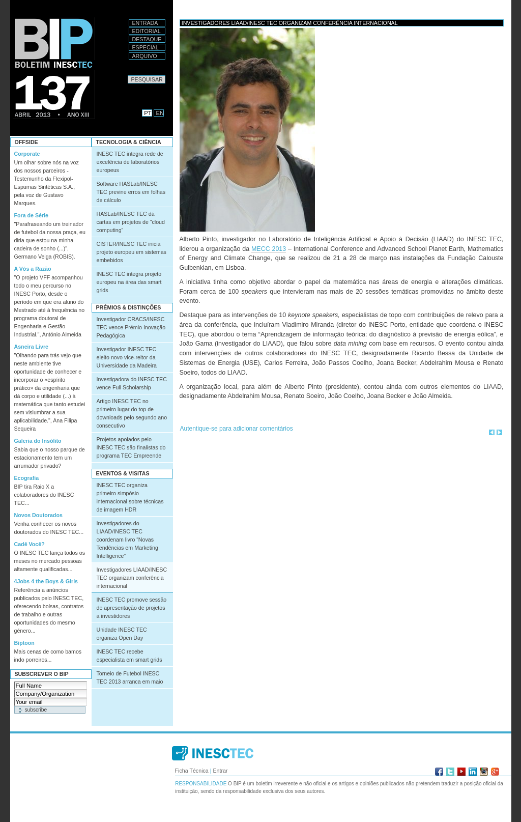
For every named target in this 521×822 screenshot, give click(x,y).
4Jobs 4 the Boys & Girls (46, 581)
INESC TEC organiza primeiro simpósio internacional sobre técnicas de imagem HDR (130, 497)
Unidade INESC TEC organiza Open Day (122, 634)
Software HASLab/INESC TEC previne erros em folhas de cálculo (131, 192)
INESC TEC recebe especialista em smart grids (129, 655)
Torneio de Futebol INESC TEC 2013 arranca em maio (130, 677)
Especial (145, 47)
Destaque (147, 39)
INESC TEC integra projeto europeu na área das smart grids (129, 282)
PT (147, 113)
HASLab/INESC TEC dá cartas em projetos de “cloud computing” (131, 222)
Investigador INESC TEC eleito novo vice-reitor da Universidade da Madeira (127, 357)
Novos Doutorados (38, 515)
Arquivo (144, 56)
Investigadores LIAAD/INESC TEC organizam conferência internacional (132, 577)
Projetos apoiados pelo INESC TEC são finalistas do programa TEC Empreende (131, 447)
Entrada (145, 23)
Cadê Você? (29, 544)
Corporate (27, 154)
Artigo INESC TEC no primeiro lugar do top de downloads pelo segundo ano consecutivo (132, 413)
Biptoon (24, 643)
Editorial (146, 31)
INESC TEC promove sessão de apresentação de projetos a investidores (132, 608)
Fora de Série (31, 215)
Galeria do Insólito (38, 441)
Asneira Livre (31, 347)
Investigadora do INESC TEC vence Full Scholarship (132, 383)
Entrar (220, 771)
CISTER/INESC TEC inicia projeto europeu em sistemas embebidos (131, 252)
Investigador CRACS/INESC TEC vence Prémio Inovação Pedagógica (131, 327)
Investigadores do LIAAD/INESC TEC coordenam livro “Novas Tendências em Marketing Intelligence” (127, 539)
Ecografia (26, 478)
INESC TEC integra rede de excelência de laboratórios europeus (130, 162)
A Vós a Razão (32, 269)
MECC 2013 (268, 248)
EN (160, 113)
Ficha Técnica (192, 771)
